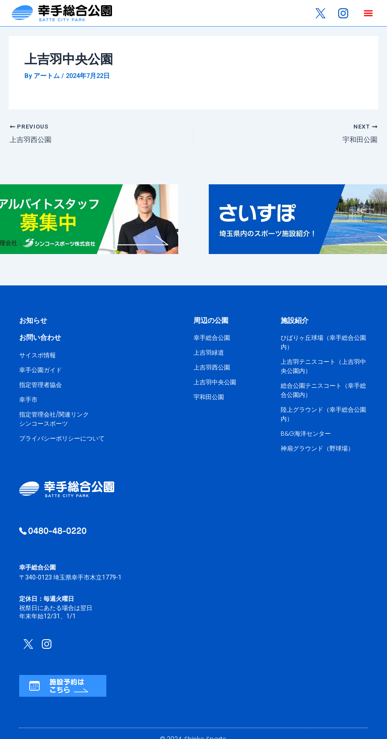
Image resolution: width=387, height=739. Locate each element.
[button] (368, 13)
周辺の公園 (211, 320)
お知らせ (33, 320)
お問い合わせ (40, 337)
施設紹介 (295, 320)
